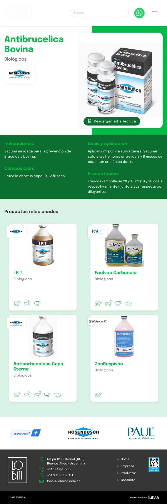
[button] (155, 14)
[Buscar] (99, 13)
